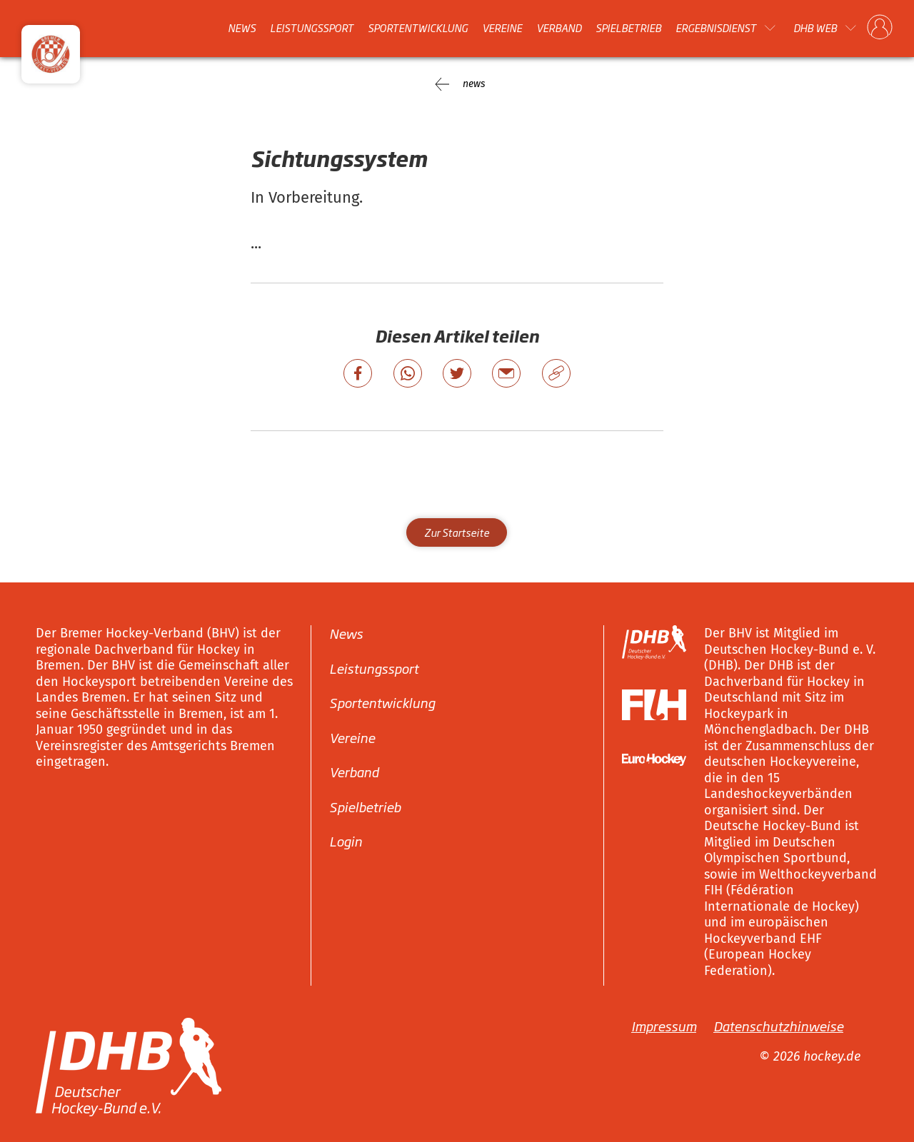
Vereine (502, 27)
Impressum (663, 1025)
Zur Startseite (456, 532)
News (242, 27)
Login (345, 841)
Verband (558, 27)
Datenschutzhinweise (778, 1025)
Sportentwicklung (418, 27)
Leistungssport (311, 27)
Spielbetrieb (628, 27)
